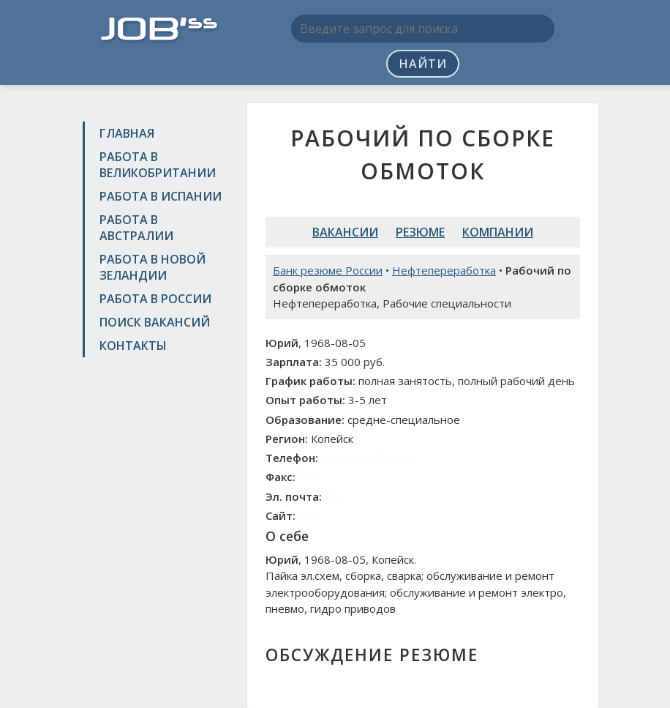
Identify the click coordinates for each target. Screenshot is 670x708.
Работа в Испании (160, 196)
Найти (423, 64)
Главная (126, 133)
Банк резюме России (328, 270)
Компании (497, 232)
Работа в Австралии (136, 228)
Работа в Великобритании (157, 165)
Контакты (133, 346)
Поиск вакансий (154, 322)
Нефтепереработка (444, 270)
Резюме (420, 232)
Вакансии (345, 232)
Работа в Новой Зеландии (152, 267)
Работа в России (155, 299)
